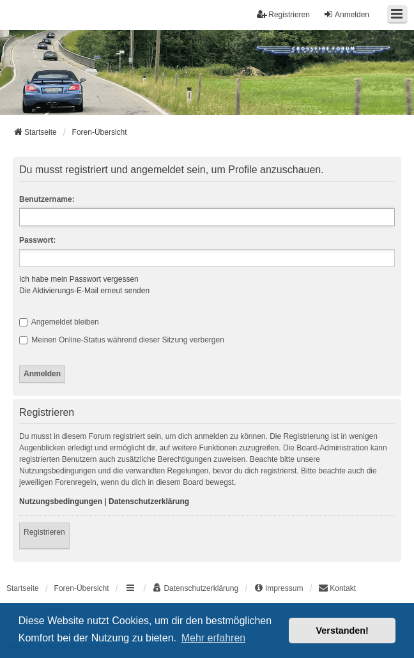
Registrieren (44, 532)
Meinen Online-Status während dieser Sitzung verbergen (121, 339)
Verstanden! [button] (342, 630)
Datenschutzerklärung (149, 501)
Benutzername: (47, 199)
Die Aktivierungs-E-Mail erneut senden (84, 290)
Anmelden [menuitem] (346, 14)
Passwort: (37, 240)
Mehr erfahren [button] (213, 637)
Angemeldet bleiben (59, 322)
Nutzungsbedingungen (60, 501)
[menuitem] (195, 588)
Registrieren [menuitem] (283, 14)
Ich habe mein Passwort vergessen (79, 279)
